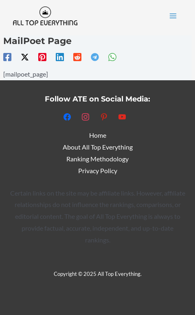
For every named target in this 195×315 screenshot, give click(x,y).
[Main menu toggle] (173, 15)
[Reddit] (77, 57)
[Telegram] (95, 57)
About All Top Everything (98, 147)
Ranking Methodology (97, 159)
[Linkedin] (60, 57)
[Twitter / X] (25, 57)
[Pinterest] (42, 57)
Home (97, 135)
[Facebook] (7, 57)
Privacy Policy (97, 170)
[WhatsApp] (112, 57)
